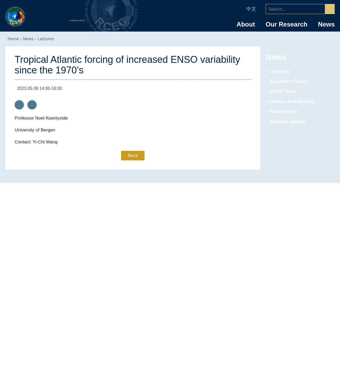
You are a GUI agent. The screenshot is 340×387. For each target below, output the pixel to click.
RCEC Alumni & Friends (282, 351)
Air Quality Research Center (170, 288)
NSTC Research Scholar (282, 308)
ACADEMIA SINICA (78, 21)
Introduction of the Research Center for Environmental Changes (57, 284)
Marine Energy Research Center (170, 295)
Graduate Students (282, 336)
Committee (57, 315)
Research (170, 272)
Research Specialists (282, 288)
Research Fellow (282, 281)
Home (13, 38)
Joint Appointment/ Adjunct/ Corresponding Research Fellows (282, 298)
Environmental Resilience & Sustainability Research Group (170, 305)
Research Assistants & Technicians (282, 329)
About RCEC (58, 272)
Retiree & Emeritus (282, 343)
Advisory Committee (58, 308)
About (246, 24)
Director (57, 293)
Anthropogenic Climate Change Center (170, 281)
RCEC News (282, 91)
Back (133, 155)
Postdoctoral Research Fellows (282, 315)
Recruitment (283, 112)
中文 (251, 9)
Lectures (49, 38)
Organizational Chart (57, 301)
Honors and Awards (291, 101)
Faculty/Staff (282, 272)
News (326, 24)
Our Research (286, 24)
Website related (287, 122)
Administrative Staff (282, 322)
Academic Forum (287, 81)
